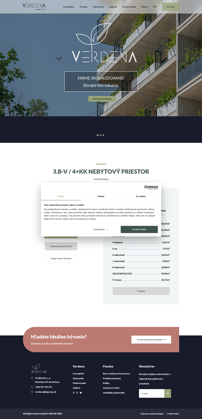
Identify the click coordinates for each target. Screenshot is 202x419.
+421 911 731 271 (43, 387)
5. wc (114, 248)
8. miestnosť (118, 267)
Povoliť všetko (139, 229)
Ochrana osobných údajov (152, 414)
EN (154, 6)
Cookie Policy (173, 414)
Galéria (113, 6)
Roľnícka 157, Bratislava (47, 382)
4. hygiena (117, 242)
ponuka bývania (102, 99)
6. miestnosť (118, 255)
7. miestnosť (118, 261)
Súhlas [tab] (61, 196)
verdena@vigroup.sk (45, 392)
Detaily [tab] (101, 196)
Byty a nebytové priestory (116, 373)
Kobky (106, 383)
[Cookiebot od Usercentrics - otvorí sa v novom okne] (146, 188)
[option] (101, 58)
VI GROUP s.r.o (42, 378)
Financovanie (129, 6)
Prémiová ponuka (112, 378)
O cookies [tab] (141, 196)
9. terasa (116, 280)
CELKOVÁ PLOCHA (122, 273)
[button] (101, 179)
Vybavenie (98, 6)
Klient (144, 6)
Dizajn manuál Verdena (61, 258)
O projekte (68, 6)
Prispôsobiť (100, 229)
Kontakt (170, 6)
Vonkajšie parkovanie (114, 392)
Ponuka (83, 6)
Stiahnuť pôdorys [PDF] (61, 246)
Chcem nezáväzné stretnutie (151, 339)
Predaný (141, 291)
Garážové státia (111, 388)
